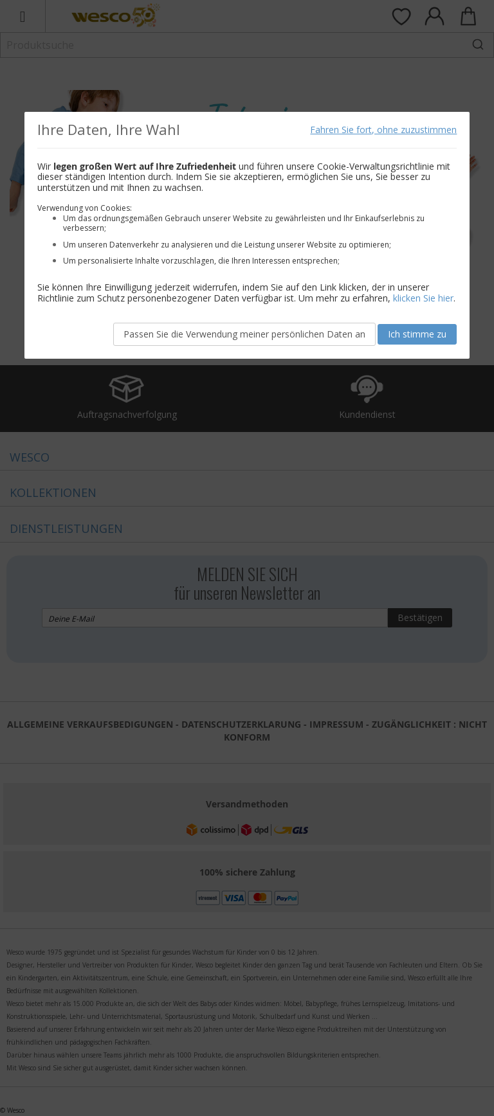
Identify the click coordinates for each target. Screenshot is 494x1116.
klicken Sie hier (423, 298)
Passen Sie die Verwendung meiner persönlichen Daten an (244, 334)
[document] (247, 235)
